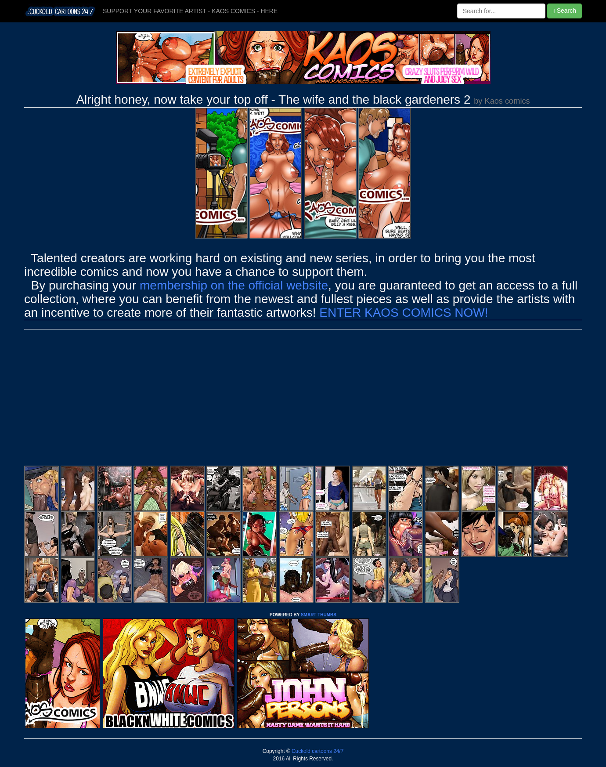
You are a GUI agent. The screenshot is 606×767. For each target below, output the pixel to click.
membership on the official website (234, 285)
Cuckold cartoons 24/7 (317, 751)
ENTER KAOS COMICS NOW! (403, 312)
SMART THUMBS (318, 614)
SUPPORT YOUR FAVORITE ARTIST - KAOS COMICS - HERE (190, 10)
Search (564, 10)
